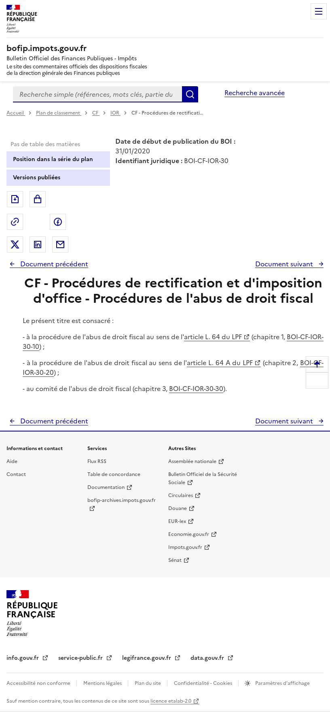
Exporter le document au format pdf (15, 199)
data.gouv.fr (208, 658)
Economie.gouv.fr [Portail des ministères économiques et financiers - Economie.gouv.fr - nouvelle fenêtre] (188, 534)
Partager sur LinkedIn (38, 244)
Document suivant (285, 264)
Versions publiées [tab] (36, 177)
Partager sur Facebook (58, 222)
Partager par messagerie (60, 244)
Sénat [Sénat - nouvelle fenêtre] (175, 560)
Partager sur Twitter (15, 244)
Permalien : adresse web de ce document (15, 222)
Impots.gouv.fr (185, 547)
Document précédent (53, 264)
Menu (319, 11)
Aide (11, 461)
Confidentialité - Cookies (203, 683)
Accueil (15, 113)
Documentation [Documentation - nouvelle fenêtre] (106, 487)
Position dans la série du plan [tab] (53, 159)
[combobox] (97, 94)
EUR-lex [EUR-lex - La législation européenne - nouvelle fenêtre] (177, 521)
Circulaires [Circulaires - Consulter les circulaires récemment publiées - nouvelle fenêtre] (180, 495)
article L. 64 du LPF (213, 337)
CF (95, 113)
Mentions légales (103, 683)
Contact (16, 474)
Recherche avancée (254, 93)
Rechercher (190, 94)
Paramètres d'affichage (282, 683)
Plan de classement (58, 113)
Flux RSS (96, 461)
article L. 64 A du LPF (220, 363)
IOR (115, 113)
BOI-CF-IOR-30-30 (196, 388)
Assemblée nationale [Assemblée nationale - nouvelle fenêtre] (192, 461)
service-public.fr (81, 658)
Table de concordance (113, 474)
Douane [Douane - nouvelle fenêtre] (177, 508)
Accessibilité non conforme (39, 683)
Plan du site (148, 683)
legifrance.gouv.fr (147, 658)
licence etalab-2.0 (170, 701)
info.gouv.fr (23, 658)
